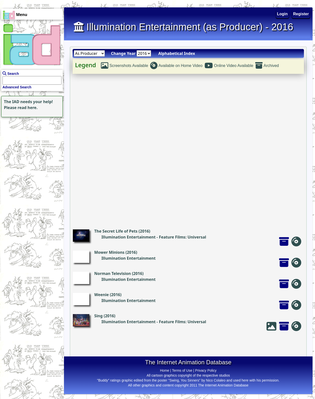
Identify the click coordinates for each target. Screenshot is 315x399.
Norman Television (112, 273)
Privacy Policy (206, 370)
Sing (98, 316)
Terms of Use (182, 370)
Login (282, 14)
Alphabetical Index (176, 53)
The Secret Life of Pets (116, 231)
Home (164, 370)
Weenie (101, 294)
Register (301, 14)
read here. (28, 107)
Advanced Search (17, 87)
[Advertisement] (31, 149)
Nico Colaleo (215, 380)
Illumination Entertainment (128, 237)
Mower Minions (109, 252)
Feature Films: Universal (182, 237)
